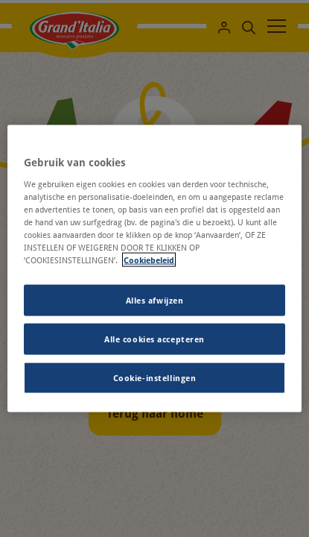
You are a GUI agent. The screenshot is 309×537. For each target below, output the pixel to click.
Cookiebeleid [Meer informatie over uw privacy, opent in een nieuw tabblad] (149, 260)
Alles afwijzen (155, 300)
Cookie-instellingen (155, 377)
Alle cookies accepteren (154, 339)
